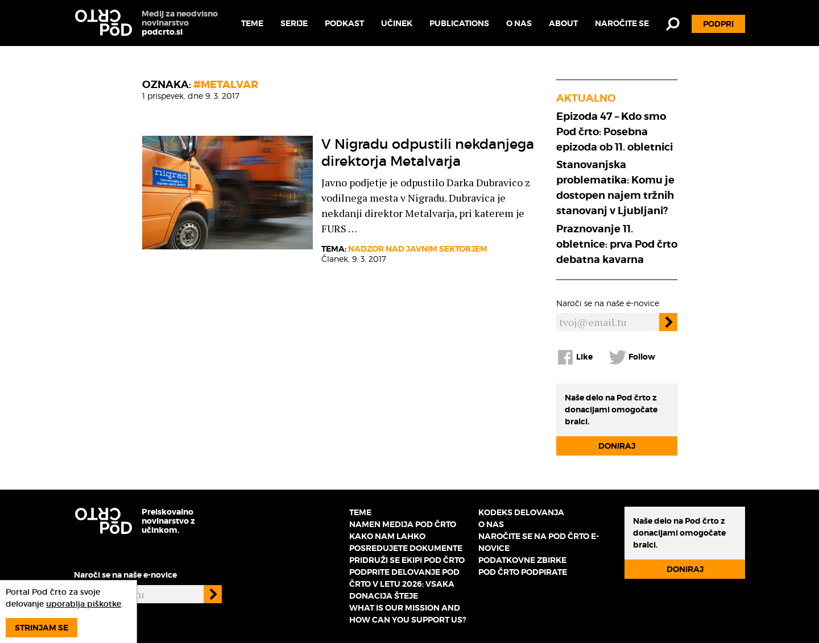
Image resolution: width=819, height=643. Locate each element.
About (563, 23)
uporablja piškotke (83, 604)
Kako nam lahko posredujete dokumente (405, 542)
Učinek (396, 23)
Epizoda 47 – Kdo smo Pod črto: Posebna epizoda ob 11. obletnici (614, 131)
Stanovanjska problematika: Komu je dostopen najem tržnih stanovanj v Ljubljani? (615, 187)
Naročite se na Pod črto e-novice (538, 542)
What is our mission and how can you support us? (407, 614)
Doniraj (616, 446)
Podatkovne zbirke (522, 560)
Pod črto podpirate (522, 572)
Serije (294, 23)
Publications (459, 23)
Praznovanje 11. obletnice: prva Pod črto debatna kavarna (616, 244)
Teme (252, 23)
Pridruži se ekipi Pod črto (407, 560)
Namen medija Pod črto (402, 524)
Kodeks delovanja (521, 512)
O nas (519, 23)
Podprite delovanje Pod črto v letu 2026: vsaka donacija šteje (404, 584)
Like (574, 357)
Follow (632, 357)
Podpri (718, 24)
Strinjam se (41, 628)
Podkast (344, 23)
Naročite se (622, 23)
